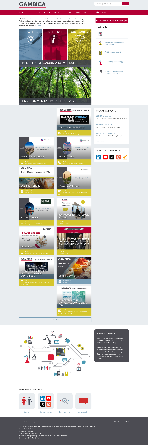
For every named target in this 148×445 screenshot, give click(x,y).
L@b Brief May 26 (68, 276)
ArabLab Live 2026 (104, 124)
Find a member (64, 412)
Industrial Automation (113, 33)
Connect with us (46, 412)
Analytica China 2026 (105, 133)
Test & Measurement (113, 52)
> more (39, 26)
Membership (35, 12)
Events (69, 12)
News (86, 12)
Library (78, 12)
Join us (26, 412)
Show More (55, 320)
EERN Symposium (103, 116)
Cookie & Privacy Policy (27, 422)
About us (23, 12)
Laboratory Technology (114, 62)
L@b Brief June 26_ (31, 186)
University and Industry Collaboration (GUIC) (114, 72)
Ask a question (83, 412)
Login (104, 12)
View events (100, 142)
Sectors (47, 12)
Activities (58, 12)
